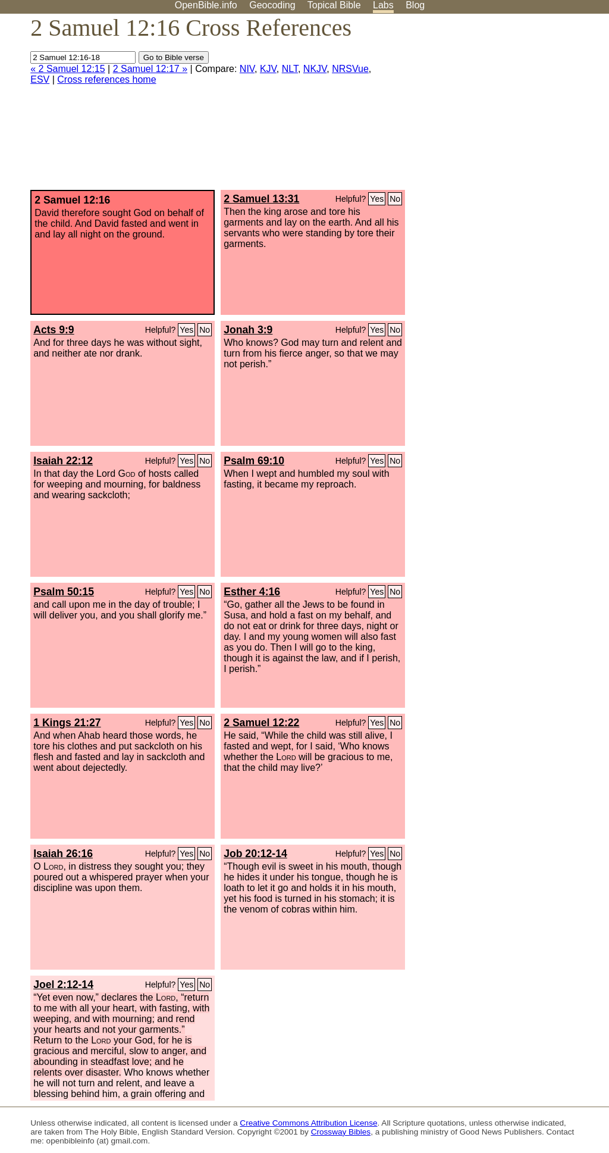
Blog (415, 5)
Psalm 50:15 (63, 592)
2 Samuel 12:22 (261, 723)
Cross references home (106, 79)
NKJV (315, 69)
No (395, 199)
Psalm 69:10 (254, 461)
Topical (334, 5)
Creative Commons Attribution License (308, 1122)
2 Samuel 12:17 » (150, 69)
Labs (383, 5)
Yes (377, 199)
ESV (39, 79)
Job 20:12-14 (255, 854)
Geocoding (272, 5)
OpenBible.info (206, 5)
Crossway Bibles (341, 1131)
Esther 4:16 (252, 592)
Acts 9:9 (53, 330)
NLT (290, 69)
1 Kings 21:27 (67, 723)
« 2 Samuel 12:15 (67, 69)
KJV (268, 69)
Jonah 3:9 (248, 330)
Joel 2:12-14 (63, 984)
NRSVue (350, 69)
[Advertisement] (489, 106)
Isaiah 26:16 (63, 854)
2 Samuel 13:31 (261, 199)
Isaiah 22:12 (63, 461)
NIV (247, 69)
